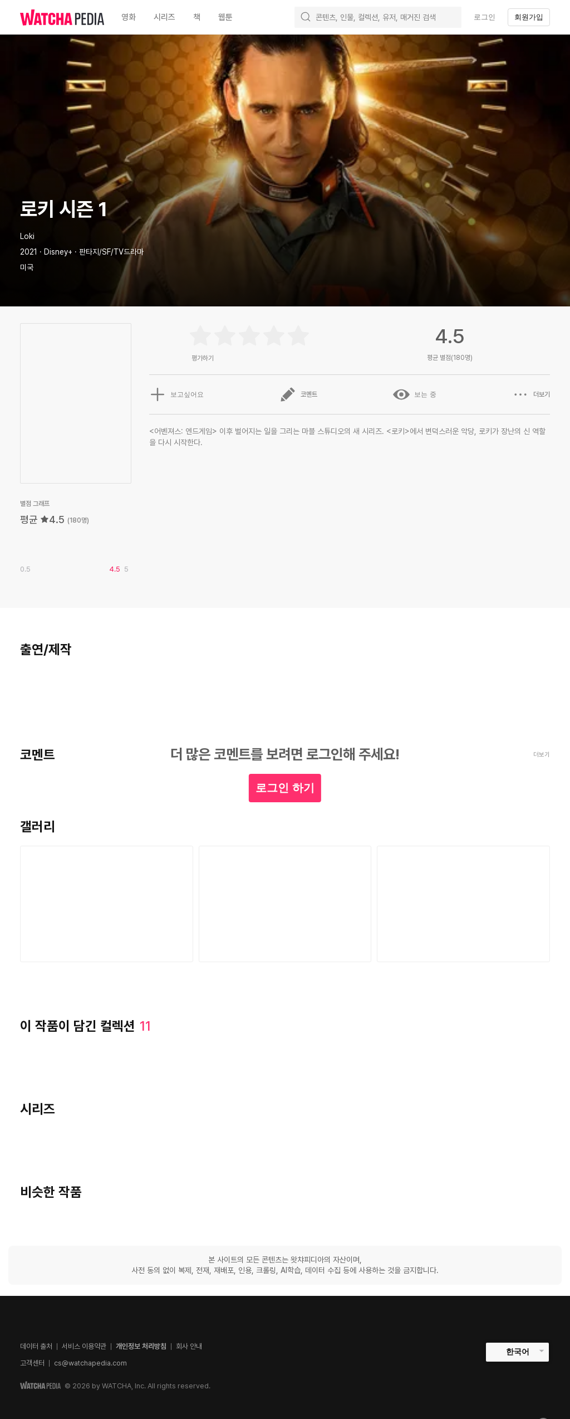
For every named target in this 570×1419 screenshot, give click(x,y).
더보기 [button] (531, 394)
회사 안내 (189, 1346)
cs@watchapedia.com (90, 1363)
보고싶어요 (176, 394)
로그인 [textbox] (484, 17)
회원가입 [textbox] (528, 17)
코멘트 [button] (298, 394)
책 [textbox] (196, 17)
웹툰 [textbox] (225, 17)
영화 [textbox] (128, 17)
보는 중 (414, 394)
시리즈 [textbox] (164, 17)
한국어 (517, 1351)
